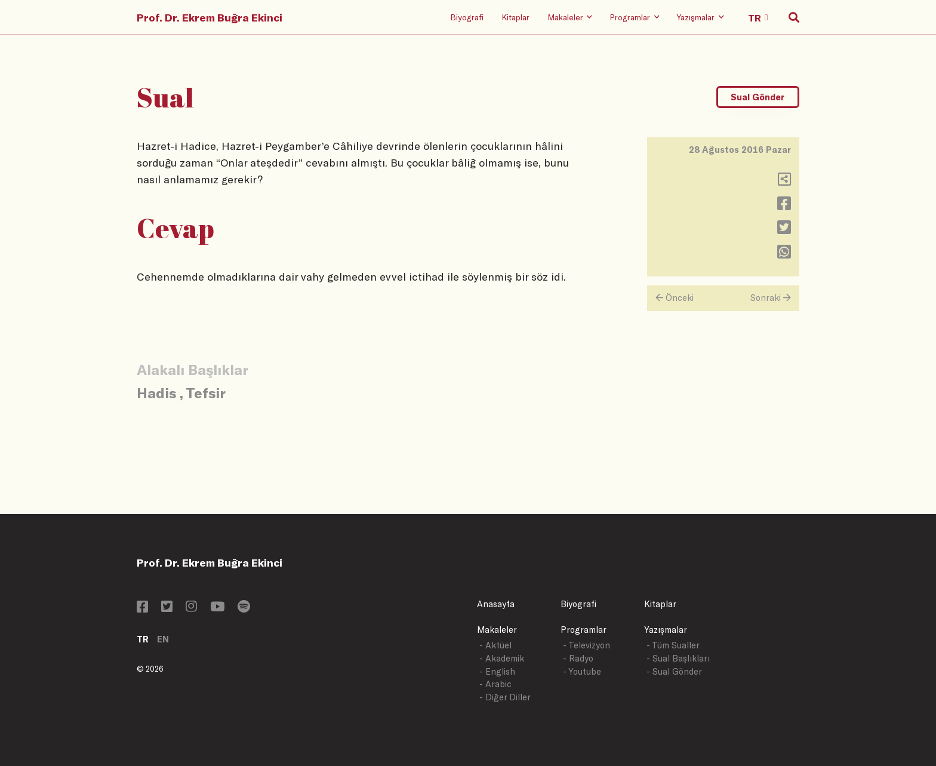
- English (497, 671)
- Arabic (495, 684)
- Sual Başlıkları (678, 658)
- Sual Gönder (674, 671)
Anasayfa (496, 604)
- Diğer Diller (505, 697)
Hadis (156, 392)
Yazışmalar (665, 630)
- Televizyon (586, 645)
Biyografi (467, 17)
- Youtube (582, 671)
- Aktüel (495, 645)
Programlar (583, 630)
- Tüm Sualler (673, 645)
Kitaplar (515, 17)
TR (143, 639)
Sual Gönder (757, 97)
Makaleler (497, 630)
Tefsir (206, 392)
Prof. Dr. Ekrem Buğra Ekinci (209, 17)
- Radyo (578, 658)
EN (163, 639)
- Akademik (501, 658)
